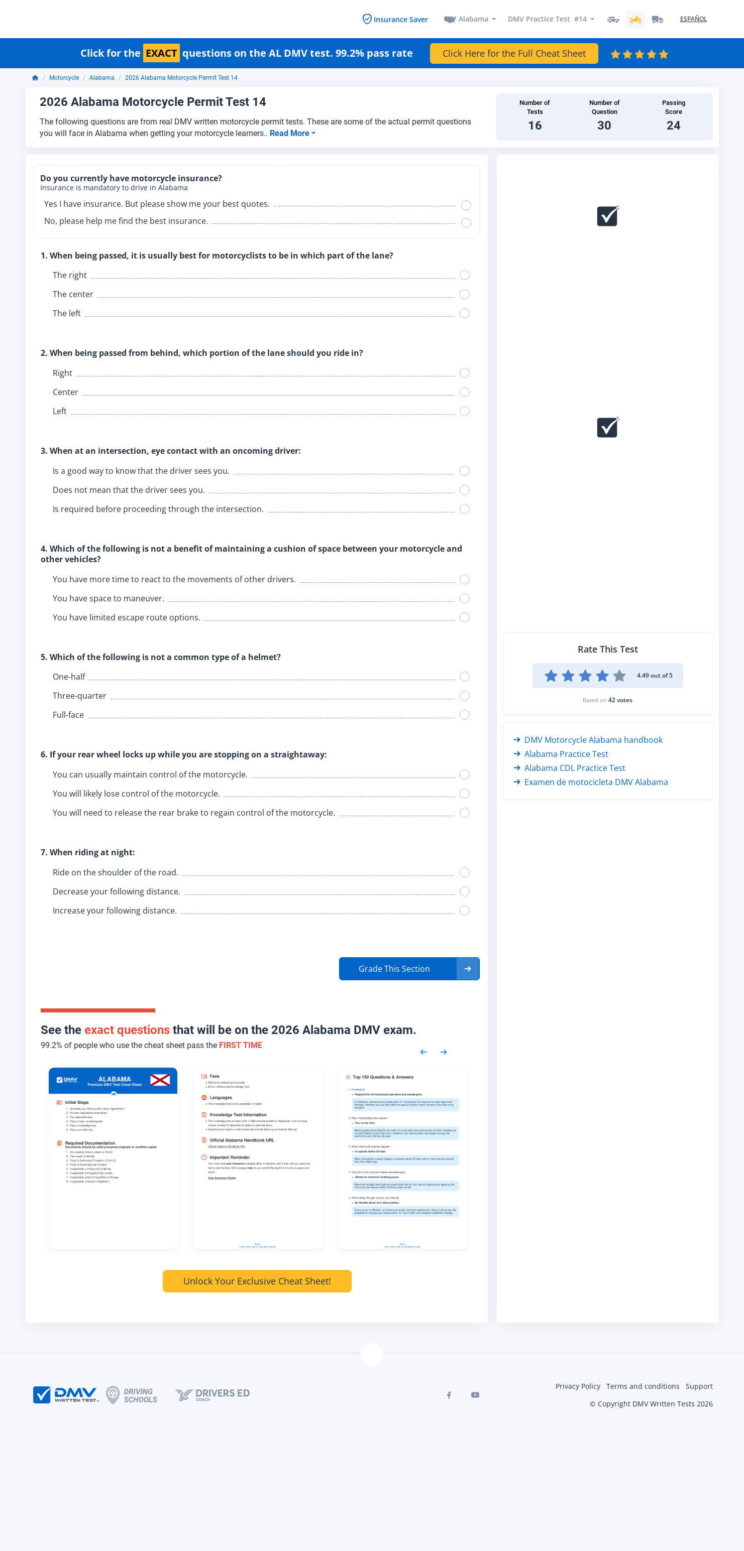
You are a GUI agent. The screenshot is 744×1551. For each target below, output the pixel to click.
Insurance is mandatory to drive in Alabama (114, 186)
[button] (409, 967)
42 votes (620, 698)
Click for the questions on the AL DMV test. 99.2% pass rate (246, 52)
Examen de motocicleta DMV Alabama (590, 780)
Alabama (473, 18)
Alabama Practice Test (560, 752)
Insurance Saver (401, 18)
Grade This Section (394, 967)
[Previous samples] (423, 1050)
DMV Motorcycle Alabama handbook (588, 738)
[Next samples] (444, 1050)
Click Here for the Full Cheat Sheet (514, 52)
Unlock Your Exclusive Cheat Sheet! (257, 1280)
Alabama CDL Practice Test (569, 766)
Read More (290, 132)
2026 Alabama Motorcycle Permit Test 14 (181, 76)
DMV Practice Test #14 (547, 18)
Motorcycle (64, 76)
